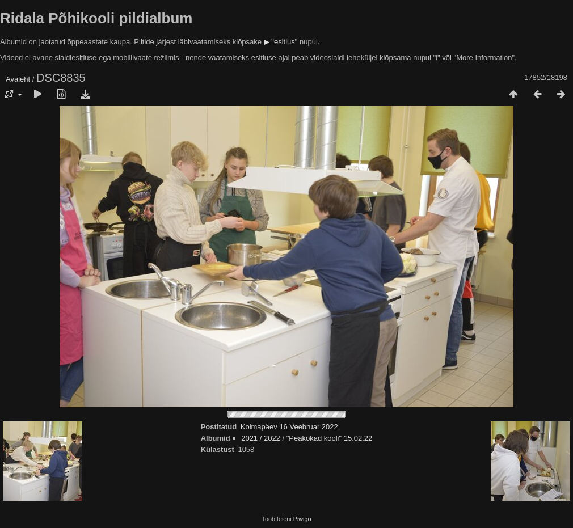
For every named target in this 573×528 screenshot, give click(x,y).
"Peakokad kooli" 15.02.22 (329, 438)
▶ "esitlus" (281, 41)
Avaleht (18, 79)
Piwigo (302, 519)
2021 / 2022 (260, 438)
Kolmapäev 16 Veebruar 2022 (289, 427)
